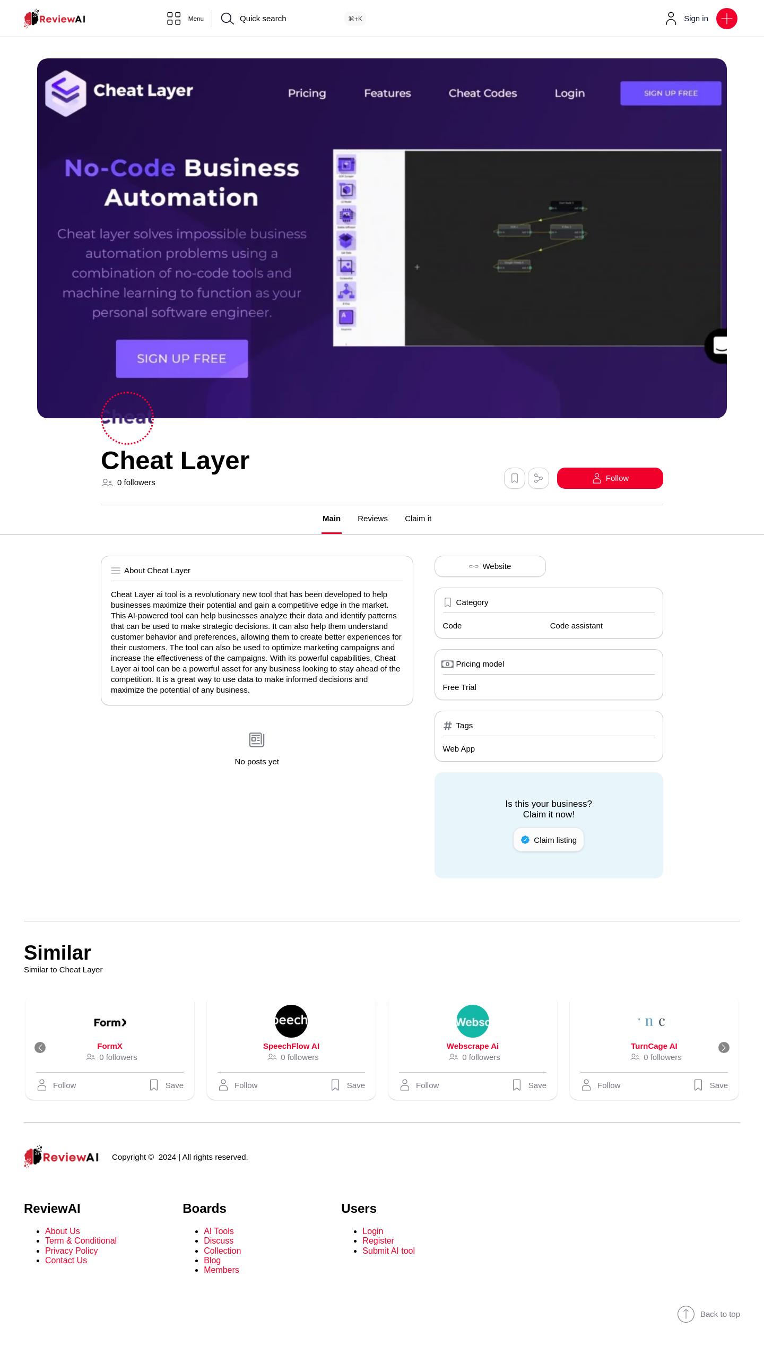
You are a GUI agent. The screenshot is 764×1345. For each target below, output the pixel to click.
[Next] (720, 1048)
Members (221, 1270)
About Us (62, 1231)
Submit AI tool (388, 1251)
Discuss (218, 1241)
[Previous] (44, 1048)
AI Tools (219, 1231)
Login (372, 1231)
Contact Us (66, 1260)
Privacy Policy (71, 1251)
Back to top (708, 1315)
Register (378, 1241)
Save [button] (165, 1085)
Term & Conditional (81, 1241)
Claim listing (548, 840)
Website (490, 567)
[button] (727, 18)
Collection (222, 1251)
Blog (212, 1260)
